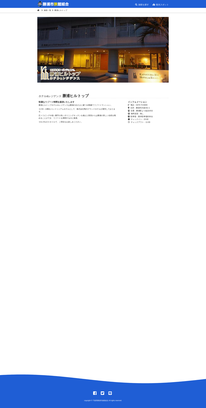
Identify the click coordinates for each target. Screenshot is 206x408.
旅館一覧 (47, 10)
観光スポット (161, 5)
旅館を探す (142, 5)
